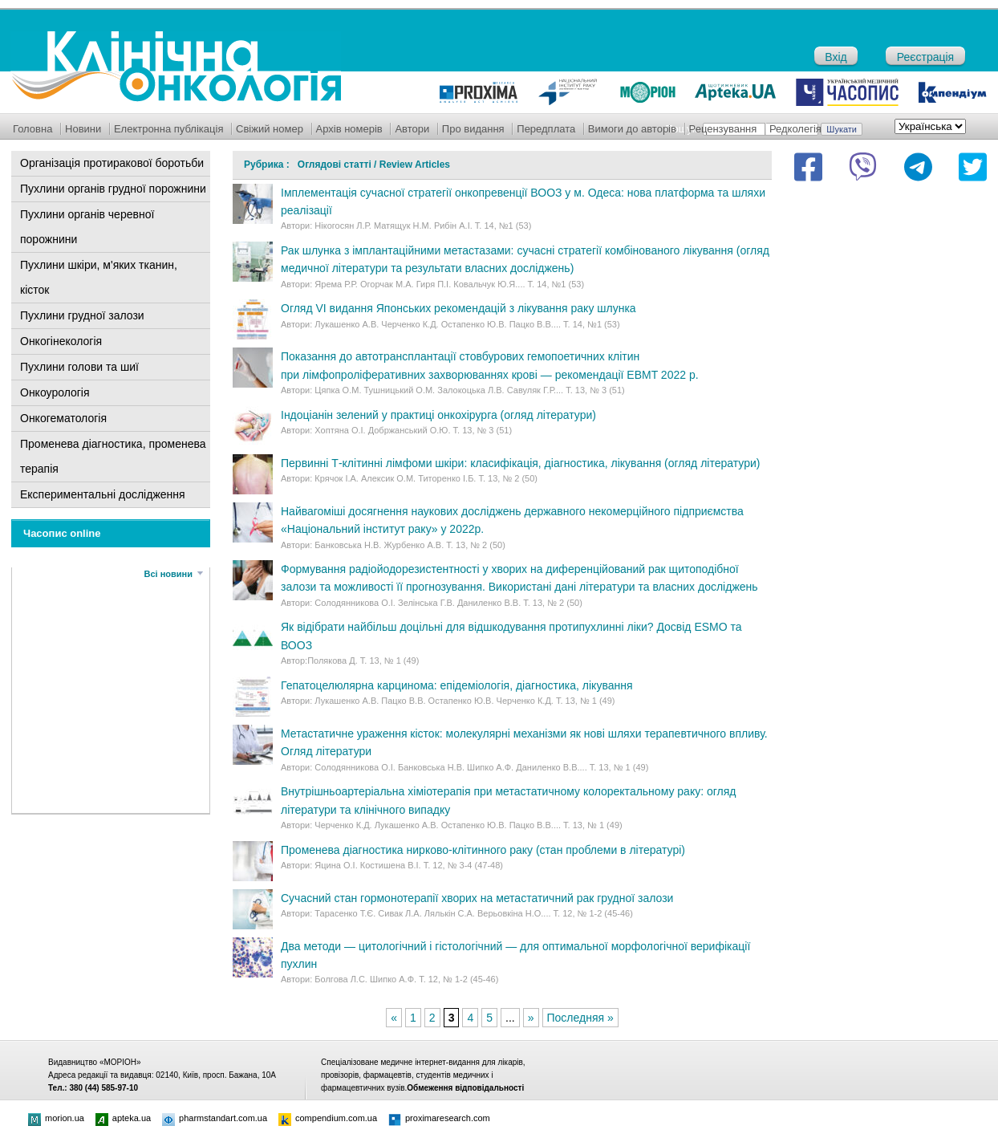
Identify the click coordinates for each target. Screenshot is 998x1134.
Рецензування (723, 129)
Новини (83, 129)
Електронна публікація (169, 129)
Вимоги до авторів (632, 129)
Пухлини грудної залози (82, 315)
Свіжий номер (269, 129)
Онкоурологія (55, 392)
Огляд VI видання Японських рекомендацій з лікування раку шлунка (458, 308)
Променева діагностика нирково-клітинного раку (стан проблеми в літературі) (483, 849)
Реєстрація (925, 57)
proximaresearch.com (439, 1118)
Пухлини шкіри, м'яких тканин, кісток (98, 277)
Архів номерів (349, 129)
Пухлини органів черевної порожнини (87, 227)
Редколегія (795, 129)
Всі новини (168, 574)
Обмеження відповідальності (465, 1087)
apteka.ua (123, 1118)
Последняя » (580, 1017)
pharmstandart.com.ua (214, 1118)
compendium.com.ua (327, 1118)
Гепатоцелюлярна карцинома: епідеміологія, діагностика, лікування (457, 685)
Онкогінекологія (61, 341)
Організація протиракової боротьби (112, 162)
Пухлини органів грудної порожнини (113, 188)
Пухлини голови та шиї (79, 366)
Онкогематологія (63, 418)
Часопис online (62, 533)
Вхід (835, 57)
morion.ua (56, 1118)
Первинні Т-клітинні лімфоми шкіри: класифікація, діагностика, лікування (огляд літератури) (520, 463)
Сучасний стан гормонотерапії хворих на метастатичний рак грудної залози (477, 898)
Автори (412, 129)
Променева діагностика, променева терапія (113, 456)
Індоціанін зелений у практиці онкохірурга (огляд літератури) (438, 414)
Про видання (473, 129)
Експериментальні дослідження (102, 494)
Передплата (546, 129)
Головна (32, 129)
